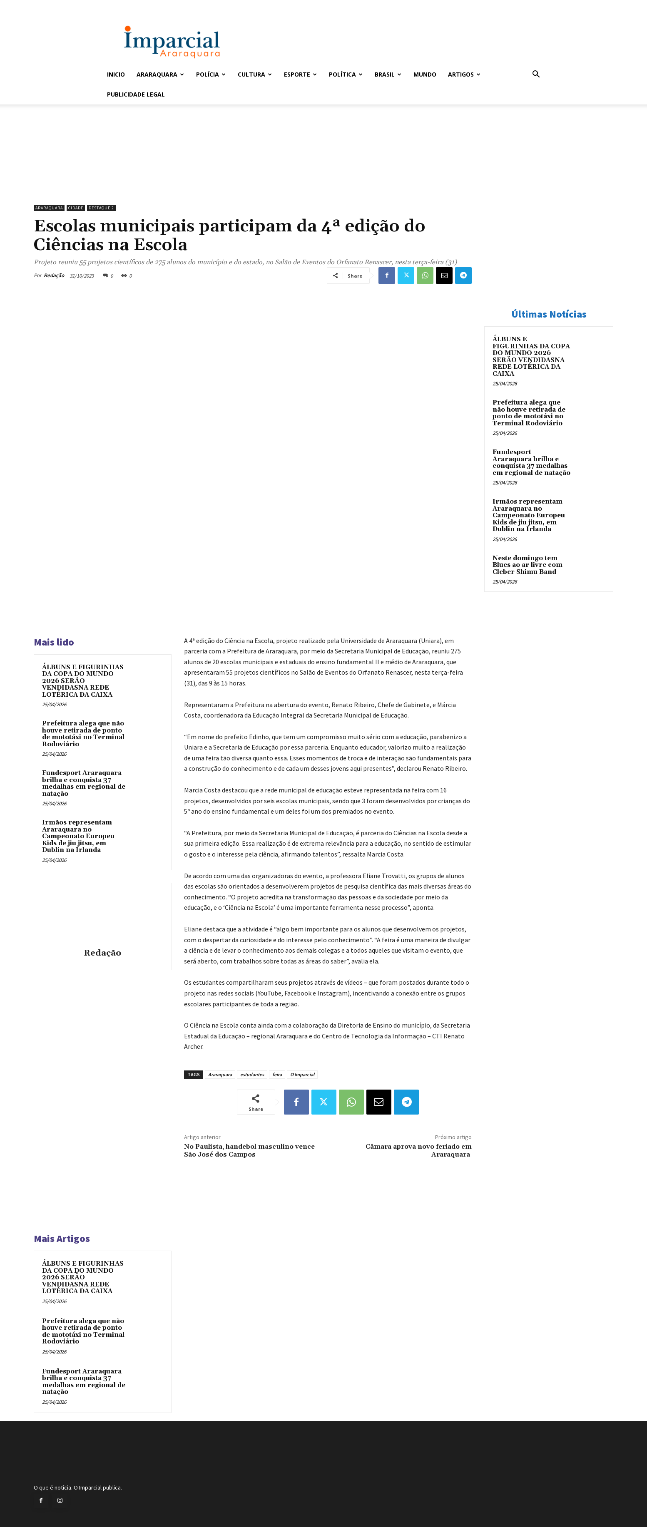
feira (277, 1074)
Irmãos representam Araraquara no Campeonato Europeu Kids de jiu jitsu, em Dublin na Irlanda (78, 836)
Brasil (388, 74)
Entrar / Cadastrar (120, 5)
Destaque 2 (101, 208)
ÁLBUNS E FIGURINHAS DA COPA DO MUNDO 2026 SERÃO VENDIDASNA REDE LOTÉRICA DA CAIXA (83, 681)
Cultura (255, 74)
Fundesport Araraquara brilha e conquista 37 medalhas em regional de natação (83, 783)
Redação (54, 275)
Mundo (424, 74)
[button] (536, 75)
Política (346, 74)
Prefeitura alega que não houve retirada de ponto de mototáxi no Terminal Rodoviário (83, 734)
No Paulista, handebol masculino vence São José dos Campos (249, 1150)
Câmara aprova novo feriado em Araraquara (419, 1150)
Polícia (211, 74)
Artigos (464, 74)
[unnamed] (253, 179)
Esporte (300, 74)
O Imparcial (302, 1074)
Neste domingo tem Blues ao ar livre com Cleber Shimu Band (527, 565)
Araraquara (160, 74)
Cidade (76, 208)
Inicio (116, 74)
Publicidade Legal (136, 94)
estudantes (252, 1074)
